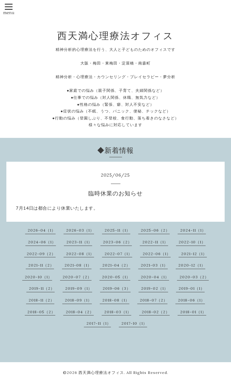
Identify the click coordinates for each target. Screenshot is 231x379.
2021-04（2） (116, 265)
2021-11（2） (41, 265)
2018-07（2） (153, 300)
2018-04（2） (80, 311)
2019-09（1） (78, 288)
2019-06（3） (117, 288)
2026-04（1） (42, 230)
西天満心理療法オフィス (115, 36)
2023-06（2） (117, 242)
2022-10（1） (192, 242)
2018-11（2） (41, 300)
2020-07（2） (77, 276)
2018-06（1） (191, 300)
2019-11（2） (42, 288)
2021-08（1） (78, 265)
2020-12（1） (191, 265)
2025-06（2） (155, 230)
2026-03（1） (80, 230)
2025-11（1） (117, 230)
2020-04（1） (155, 276)
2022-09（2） (41, 253)
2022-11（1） (155, 242)
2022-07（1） (118, 253)
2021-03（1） (154, 265)
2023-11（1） (79, 242)
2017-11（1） (98, 323)
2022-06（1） (157, 253)
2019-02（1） (154, 288)
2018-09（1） (78, 300)
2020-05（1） (116, 276)
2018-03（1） (117, 311)
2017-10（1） (134, 323)
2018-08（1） (115, 300)
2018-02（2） (156, 311)
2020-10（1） (38, 276)
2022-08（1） (80, 253)
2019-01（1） (192, 288)
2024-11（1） (193, 230)
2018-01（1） (193, 311)
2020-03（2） (194, 276)
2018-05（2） (41, 311)
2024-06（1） (42, 242)
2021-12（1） (194, 253)
